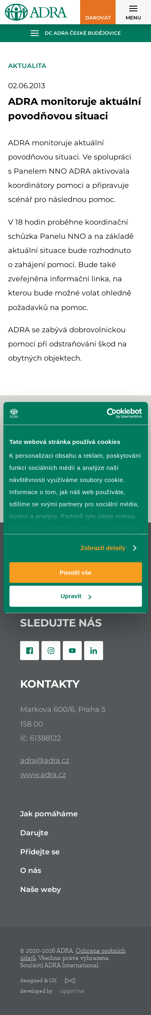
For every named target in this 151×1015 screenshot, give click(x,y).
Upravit (75, 596)
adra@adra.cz (44, 760)
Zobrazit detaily (103, 547)
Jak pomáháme (49, 814)
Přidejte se (40, 852)
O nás (30, 870)
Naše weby (40, 889)
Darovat (98, 18)
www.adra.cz (43, 774)
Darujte (34, 833)
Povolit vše (75, 572)
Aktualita (27, 66)
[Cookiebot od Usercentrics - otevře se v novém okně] (107, 413)
